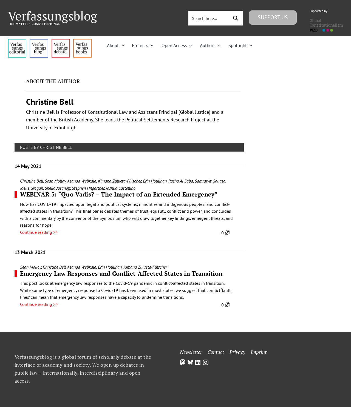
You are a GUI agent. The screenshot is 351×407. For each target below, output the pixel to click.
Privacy (237, 352)
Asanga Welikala (81, 181)
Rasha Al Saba (180, 181)
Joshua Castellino (120, 188)
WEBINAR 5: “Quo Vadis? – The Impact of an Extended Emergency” (119, 194)
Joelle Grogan (31, 188)
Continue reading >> (39, 232)
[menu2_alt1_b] (61, 41)
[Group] (52, 13)
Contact (216, 352)
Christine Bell (31, 181)
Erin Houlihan (155, 181)
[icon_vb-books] (82, 41)
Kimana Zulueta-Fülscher (119, 181)
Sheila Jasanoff (57, 188)
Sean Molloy (55, 181)
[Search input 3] (209, 18)
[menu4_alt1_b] (17, 41)
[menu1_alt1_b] (39, 41)
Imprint (259, 352)
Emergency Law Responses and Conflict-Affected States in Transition (121, 273)
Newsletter (191, 352)
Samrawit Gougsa (210, 181)
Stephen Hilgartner (88, 188)
